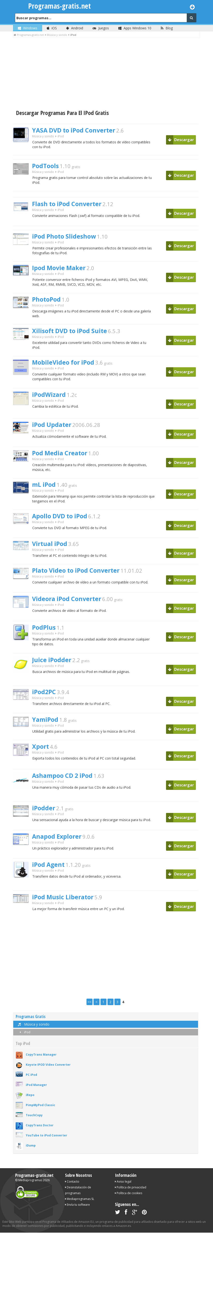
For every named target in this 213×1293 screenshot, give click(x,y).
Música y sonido (43, 137)
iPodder (44, 812)
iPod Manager (36, 1090)
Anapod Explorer (58, 841)
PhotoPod (47, 301)
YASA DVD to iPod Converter (76, 130)
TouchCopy (34, 1120)
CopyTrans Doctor (39, 1130)
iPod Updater (52, 427)
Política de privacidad (130, 1192)
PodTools (46, 166)
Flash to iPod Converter (68, 205)
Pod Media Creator (61, 456)
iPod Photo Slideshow (65, 237)
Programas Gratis (31, 1021)
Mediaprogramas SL (79, 1204)
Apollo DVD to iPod (61, 520)
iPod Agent (49, 869)
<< (89, 1007)
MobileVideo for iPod (64, 365)
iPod (24, 1037)
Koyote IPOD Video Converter (48, 1070)
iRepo (30, 1100)
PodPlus (44, 631)
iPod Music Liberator (64, 901)
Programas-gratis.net (34, 1180)
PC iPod (31, 1080)
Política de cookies (128, 1198)
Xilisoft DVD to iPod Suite (71, 333)
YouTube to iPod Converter (46, 1140)
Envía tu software (77, 1210)
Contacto (72, 1187)
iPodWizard (49, 397)
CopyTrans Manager (41, 1060)
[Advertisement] (106, 74)
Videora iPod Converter (68, 603)
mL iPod (44, 488)
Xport (41, 751)
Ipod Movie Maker (60, 269)
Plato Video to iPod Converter (78, 574)
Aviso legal (123, 1187)
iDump (31, 1150)
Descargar (181, 139)
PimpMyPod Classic (40, 1110)
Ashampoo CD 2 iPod (64, 780)
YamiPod (46, 724)
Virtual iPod (50, 547)
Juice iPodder (52, 664)
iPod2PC (44, 696)
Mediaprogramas (30, 1185)
